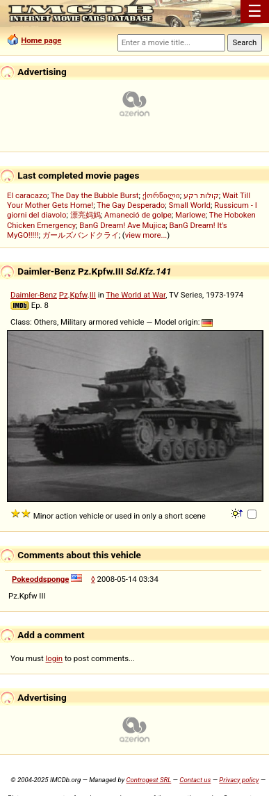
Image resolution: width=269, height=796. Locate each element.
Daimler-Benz (33, 295)
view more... (146, 235)
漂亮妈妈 (85, 215)
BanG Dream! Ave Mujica (122, 225)
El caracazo (27, 195)
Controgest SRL (148, 779)
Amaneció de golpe (138, 215)
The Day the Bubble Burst (95, 195)
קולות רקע (201, 195)
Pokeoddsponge (40, 579)
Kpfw (79, 295)
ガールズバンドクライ (80, 235)
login (54, 658)
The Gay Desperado (131, 205)
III (93, 295)
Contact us (195, 779)
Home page (41, 40)
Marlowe (190, 215)
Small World (190, 205)
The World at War (135, 295)
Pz (63, 295)
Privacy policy (239, 779)
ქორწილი (161, 195)
